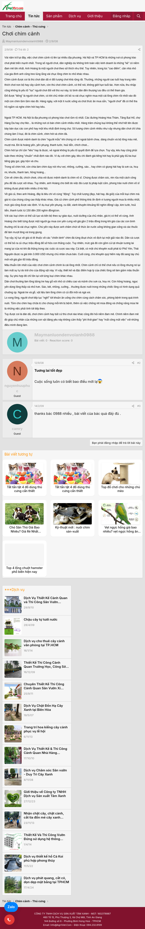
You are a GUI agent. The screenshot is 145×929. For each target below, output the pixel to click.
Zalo (11, 907)
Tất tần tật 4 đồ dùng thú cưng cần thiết (24, 489)
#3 (139, 406)
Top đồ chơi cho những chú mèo (120, 489)
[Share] (139, 49)
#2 (139, 362)
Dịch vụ (75, 16)
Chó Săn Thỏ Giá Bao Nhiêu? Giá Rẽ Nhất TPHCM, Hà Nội (24, 531)
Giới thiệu (94, 16)
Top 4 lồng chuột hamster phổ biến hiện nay (24, 569)
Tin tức (34, 16)
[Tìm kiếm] (138, 16)
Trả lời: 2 (22, 49)
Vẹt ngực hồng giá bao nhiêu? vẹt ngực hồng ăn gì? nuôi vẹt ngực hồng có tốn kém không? (120, 533)
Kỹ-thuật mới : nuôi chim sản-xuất (72, 529)
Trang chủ (13, 16)
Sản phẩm (54, 16)
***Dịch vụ (14, 590)
